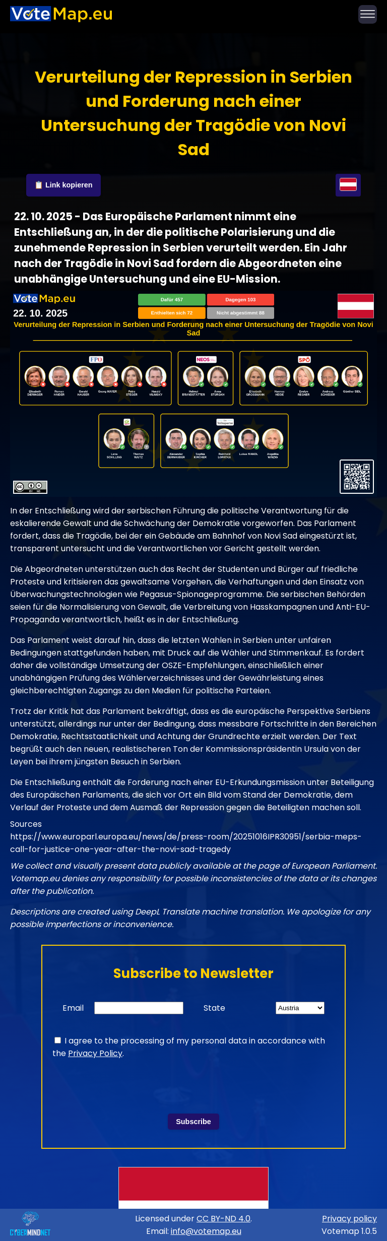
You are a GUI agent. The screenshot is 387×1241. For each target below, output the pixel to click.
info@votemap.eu (206, 1231)
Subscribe (193, 1122)
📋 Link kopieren (63, 185)
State (214, 1008)
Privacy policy (349, 1218)
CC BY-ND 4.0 (223, 1218)
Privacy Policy (95, 1053)
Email (73, 1008)
